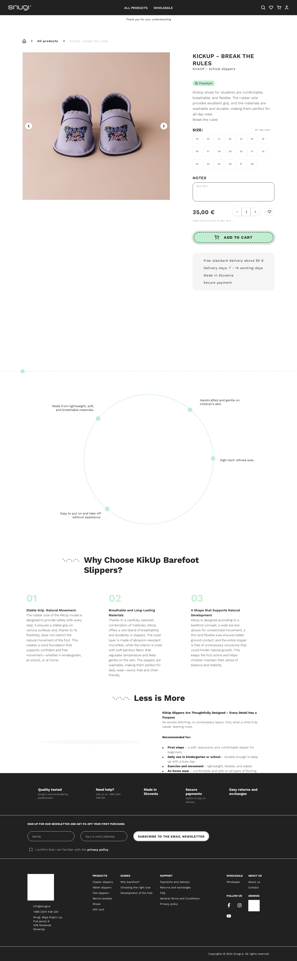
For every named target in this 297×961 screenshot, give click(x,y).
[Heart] (271, 7)
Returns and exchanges (175, 887)
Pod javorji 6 (41, 921)
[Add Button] (255, 212)
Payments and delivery (175, 882)
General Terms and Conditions (179, 898)
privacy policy (97, 849)
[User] (286, 7)
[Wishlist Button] (269, 212)
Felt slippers (101, 893)
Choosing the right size (135, 887)
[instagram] (239, 905)
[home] (24, 41)
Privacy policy (169, 904)
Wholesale (233, 882)
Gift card (98, 909)
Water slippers (102, 887)
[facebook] (229, 905)
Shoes (96, 904)
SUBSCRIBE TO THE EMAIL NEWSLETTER (171, 836)
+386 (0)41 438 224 (45, 912)
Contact (253, 887)
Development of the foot (136, 893)
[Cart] (279, 7)
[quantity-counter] (246, 212)
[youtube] (229, 916)
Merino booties (102, 898)
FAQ (162, 893)
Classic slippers (103, 882)
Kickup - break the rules (89, 41)
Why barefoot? (130, 882)
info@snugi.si (41, 906)
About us (254, 882)
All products (47, 41)
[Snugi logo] (40, 887)
